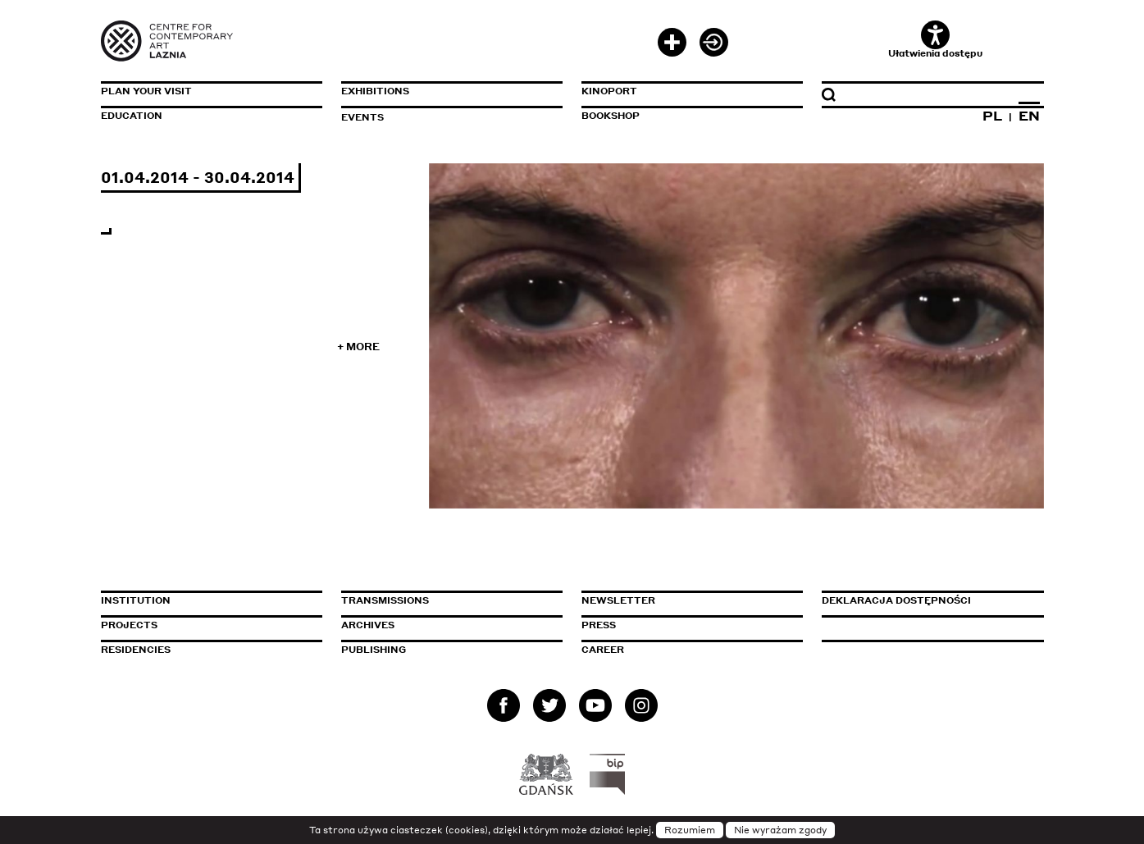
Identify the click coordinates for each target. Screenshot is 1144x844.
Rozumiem (689, 830)
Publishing (373, 649)
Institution (136, 600)
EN (1029, 115)
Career (602, 649)
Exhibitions (375, 91)
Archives (367, 625)
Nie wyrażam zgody (780, 830)
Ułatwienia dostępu (935, 40)
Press (598, 625)
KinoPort (609, 91)
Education (131, 115)
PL (992, 115)
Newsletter (618, 600)
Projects (129, 625)
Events (362, 117)
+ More (358, 346)
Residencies (136, 649)
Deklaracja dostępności (896, 600)
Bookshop (610, 115)
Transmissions (452, 600)
